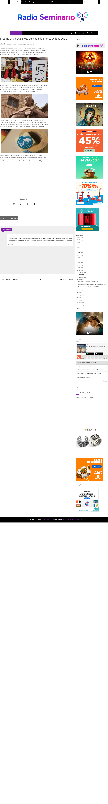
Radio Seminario (48, 520)
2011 (78, 270)
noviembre (81, 274)
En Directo (78, 388)
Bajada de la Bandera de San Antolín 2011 (88, 281)
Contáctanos (51, 33)
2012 (78, 267)
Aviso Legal (78, 454)
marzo (80, 300)
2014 (78, 262)
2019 (78, 250)
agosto (80, 279)
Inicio (39, 279)
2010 (78, 308)
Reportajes (34, 33)
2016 (78, 257)
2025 (78, 240)
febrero (80, 302)
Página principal (15, 33)
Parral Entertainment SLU (72, 520)
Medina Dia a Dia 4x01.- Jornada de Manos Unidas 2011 (92, 284)
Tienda (42, 33)
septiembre (81, 277)
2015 (78, 260)
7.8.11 (14, 236)
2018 (78, 252)
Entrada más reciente (10, 279)
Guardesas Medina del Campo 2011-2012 (88, 286)
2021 (78, 245)
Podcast (25, 33)
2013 (78, 265)
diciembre (81, 272)
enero (80, 305)
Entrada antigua (66, 279)
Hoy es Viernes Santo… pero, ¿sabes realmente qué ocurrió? (37, 2)
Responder (10, 244)
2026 (78, 237)
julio (80, 290)
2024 (78, 242)
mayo (80, 295)
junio (80, 292)
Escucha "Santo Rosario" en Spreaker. (85, 397)
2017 (78, 255)
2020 (78, 247)
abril (80, 297)
